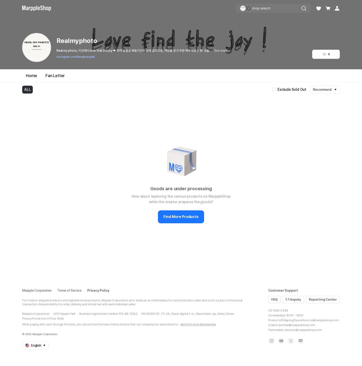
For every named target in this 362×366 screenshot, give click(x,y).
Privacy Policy (98, 290)
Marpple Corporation (37, 290)
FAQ (274, 299)
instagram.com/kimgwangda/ (76, 56)
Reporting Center (323, 299)
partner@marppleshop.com (297, 325)
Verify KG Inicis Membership (198, 324)
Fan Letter (55, 75)
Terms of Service (69, 290)
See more (220, 50)
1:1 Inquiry (293, 299)
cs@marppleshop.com (324, 320)
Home (31, 75)
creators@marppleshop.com (303, 330)
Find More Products (180, 217)
